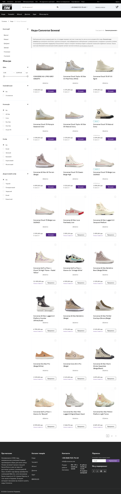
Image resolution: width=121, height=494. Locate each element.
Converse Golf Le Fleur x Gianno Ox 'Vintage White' (72, 269)
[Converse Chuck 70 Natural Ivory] (104, 110)
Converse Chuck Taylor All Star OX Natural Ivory (74, 125)
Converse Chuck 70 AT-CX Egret (102, 77)
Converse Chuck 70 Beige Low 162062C (104, 173)
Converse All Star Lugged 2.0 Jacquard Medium (103, 221)
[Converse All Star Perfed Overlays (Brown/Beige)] (104, 302)
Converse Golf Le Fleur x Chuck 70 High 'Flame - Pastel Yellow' (44, 270)
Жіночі (34, 466)
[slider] (4, 76)
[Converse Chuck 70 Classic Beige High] (74, 158)
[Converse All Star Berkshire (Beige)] (74, 302)
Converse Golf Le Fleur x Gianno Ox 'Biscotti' (42, 413)
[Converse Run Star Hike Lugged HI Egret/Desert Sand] (74, 397)
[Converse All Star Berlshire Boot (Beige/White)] (104, 254)
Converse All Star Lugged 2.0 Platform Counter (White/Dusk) (43, 318)
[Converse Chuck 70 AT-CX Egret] (104, 62)
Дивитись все (35, 479)
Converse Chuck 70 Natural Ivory (103, 125)
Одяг (33, 475)
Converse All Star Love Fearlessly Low (71, 221)
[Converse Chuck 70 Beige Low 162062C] (104, 158)
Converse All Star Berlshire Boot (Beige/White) (103, 269)
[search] (40, 7)
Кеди (33, 458)
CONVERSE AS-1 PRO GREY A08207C (43, 77)
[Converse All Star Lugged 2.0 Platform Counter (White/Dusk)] (44, 302)
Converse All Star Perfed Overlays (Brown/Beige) (102, 317)
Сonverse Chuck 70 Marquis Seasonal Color (43, 125)
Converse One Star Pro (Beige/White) (41, 365)
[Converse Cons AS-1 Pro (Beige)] (74, 349)
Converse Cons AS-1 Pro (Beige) (72, 365)
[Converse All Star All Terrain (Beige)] (44, 158)
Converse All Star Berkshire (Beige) (73, 317)
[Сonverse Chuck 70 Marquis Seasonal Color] (44, 110)
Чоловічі (35, 462)
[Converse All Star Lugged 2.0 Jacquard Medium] (104, 206)
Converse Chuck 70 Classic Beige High (73, 173)
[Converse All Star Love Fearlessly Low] (74, 206)
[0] (7, 72)
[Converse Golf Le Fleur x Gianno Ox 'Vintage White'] (74, 254)
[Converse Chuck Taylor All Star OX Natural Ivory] (74, 110)
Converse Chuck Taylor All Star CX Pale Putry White (74, 77)
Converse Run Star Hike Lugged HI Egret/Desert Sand (74, 413)
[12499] (20, 72)
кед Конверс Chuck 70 (86, 45)
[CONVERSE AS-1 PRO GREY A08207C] (44, 62)
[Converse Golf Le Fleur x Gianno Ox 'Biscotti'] (44, 397)
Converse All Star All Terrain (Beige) (43, 173)
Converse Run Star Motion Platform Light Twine (102, 413)
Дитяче (34, 470)
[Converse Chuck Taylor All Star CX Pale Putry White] (74, 62)
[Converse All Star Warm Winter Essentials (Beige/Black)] (104, 349)
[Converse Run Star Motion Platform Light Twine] (104, 397)
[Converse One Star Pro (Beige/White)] (44, 349)
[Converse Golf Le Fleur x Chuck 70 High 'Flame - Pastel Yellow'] (44, 254)
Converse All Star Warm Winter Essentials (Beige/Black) (102, 366)
